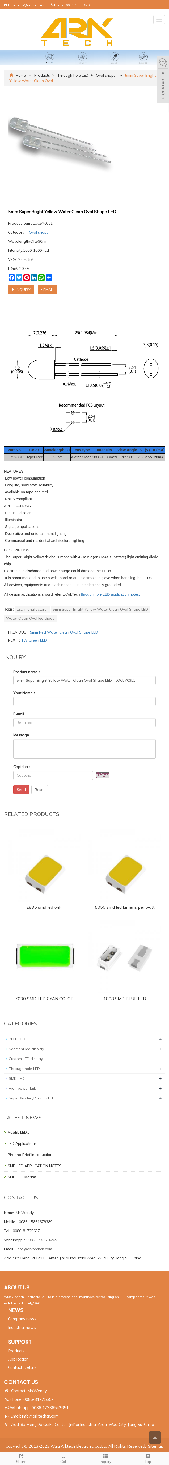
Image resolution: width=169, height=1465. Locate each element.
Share (21, 1458)
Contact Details (22, 1367)
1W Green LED (34, 640)
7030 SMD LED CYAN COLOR (44, 998)
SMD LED (16, 1078)
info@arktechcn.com (33, 5)
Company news (22, 1318)
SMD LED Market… (23, 1177)
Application (18, 1359)
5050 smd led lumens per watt (125, 907)
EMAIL (47, 289)
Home (21, 75)
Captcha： (22, 766)
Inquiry (105, 1458)
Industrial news (22, 1327)
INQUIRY (21, 289)
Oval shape (106, 75)
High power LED (23, 1088)
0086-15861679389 (80, 5)
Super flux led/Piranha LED (32, 1098)
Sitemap (155, 1446)
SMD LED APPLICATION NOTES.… (36, 1165)
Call (63, 1458)
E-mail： (20, 714)
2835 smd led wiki (44, 907)
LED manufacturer (32, 609)
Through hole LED (72, 75)
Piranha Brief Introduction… (31, 1154)
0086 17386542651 (42, 1239)
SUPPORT (19, 1342)
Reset (40, 789)
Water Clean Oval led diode (30, 618)
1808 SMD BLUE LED (124, 998)
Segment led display (26, 1048)
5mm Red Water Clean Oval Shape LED (64, 632)
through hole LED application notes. (110, 594)
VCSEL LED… (18, 1132)
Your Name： (24, 693)
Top (148, 1458)
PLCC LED (17, 1039)
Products (42, 75)
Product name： (27, 671)
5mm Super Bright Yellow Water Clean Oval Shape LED (100, 609)
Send (21, 789)
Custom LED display (26, 1058)
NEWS (15, 1310)
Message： (23, 735)
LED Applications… (23, 1143)
